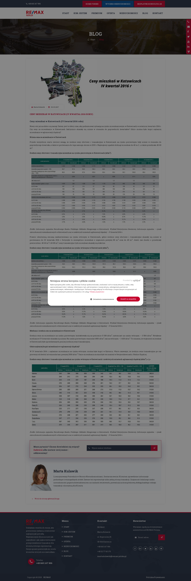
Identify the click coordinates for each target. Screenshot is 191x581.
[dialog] (95, 290)
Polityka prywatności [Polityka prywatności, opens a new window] (97, 292)
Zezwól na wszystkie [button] (128, 299)
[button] (103, 299)
